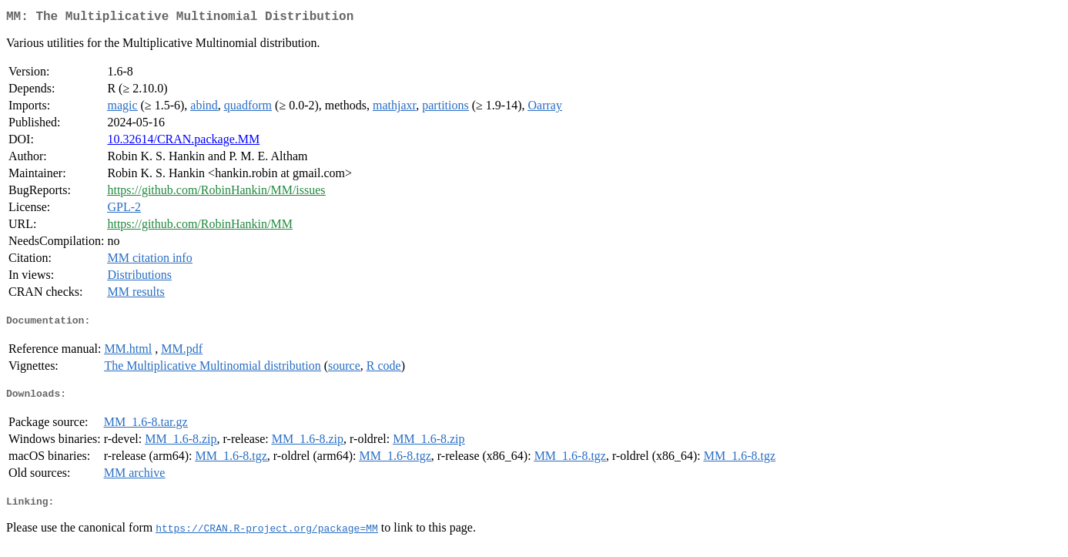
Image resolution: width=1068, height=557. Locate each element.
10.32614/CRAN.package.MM (183, 142)
